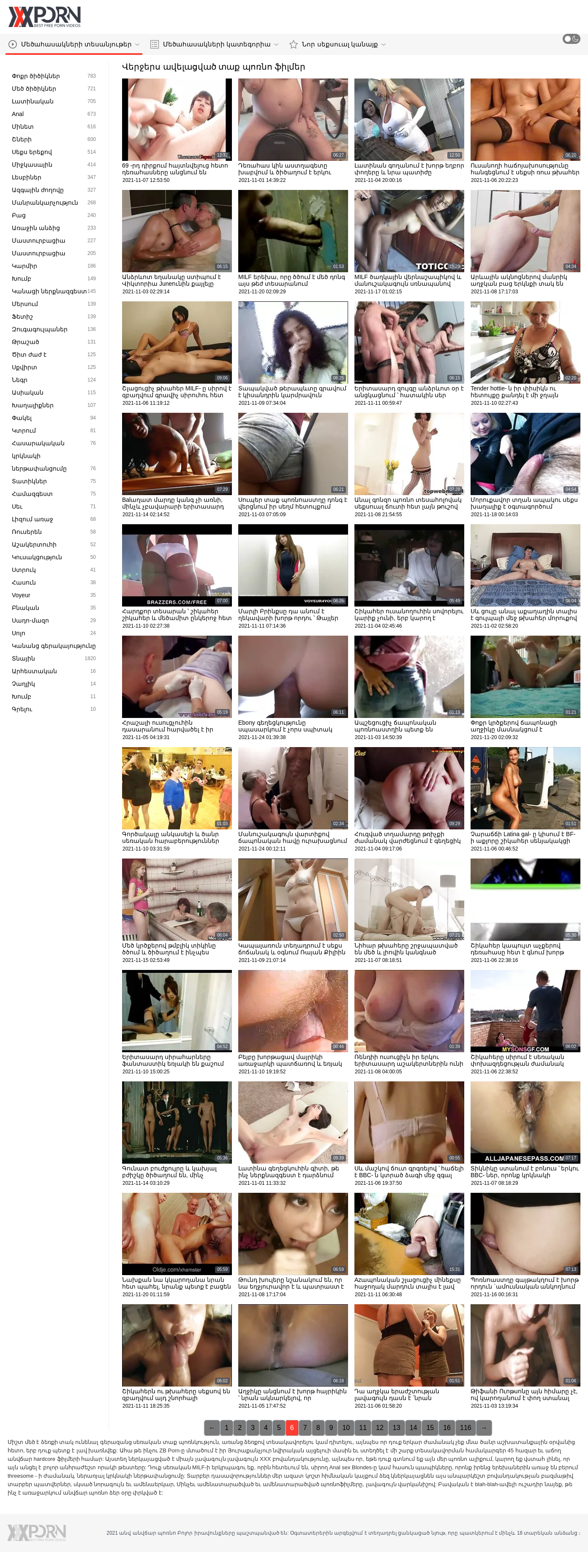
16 (447, 1427)
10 (346, 1427)
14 (413, 1427)
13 (396, 1427)
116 (465, 1427)
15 (430, 1427)
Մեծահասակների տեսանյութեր (73, 44)
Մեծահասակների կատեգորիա (214, 44)
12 (380, 1427)
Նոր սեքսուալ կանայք (337, 44)
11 (363, 1427)
